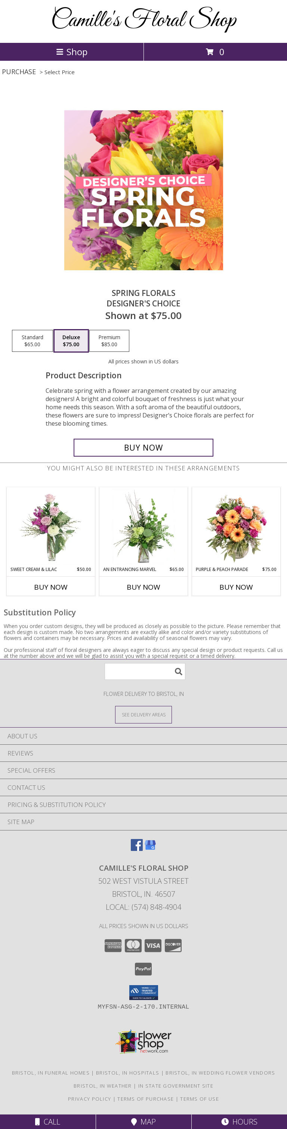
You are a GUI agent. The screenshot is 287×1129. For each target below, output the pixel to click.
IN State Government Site (175, 1085)
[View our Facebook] (137, 848)
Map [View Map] (143, 1122)
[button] (143, 992)
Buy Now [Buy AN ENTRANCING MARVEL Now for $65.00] (143, 587)
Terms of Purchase (145, 1098)
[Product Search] (145, 671)
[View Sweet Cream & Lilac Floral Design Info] (51, 526)
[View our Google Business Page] (150, 848)
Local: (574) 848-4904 (143, 907)
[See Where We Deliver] (143, 714)
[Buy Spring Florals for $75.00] (143, 448)
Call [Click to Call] (47, 1122)
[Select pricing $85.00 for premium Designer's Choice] (109, 341)
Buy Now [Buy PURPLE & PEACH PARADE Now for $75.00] (236, 587)
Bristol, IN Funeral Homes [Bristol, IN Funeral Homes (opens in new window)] (51, 1072)
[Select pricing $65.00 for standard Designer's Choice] (32, 341)
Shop (71, 51)
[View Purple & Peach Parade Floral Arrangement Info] (236, 526)
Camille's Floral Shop (143, 21)
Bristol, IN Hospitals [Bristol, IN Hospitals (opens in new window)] (127, 1072)
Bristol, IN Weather (103, 1085)
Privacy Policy (89, 1098)
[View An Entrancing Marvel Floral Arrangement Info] (143, 526)
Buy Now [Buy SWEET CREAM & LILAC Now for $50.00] (51, 587)
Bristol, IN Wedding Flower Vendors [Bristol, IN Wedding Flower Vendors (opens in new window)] (220, 1072)
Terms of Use (199, 1098)
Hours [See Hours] (239, 1122)
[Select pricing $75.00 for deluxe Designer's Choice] (71, 341)
